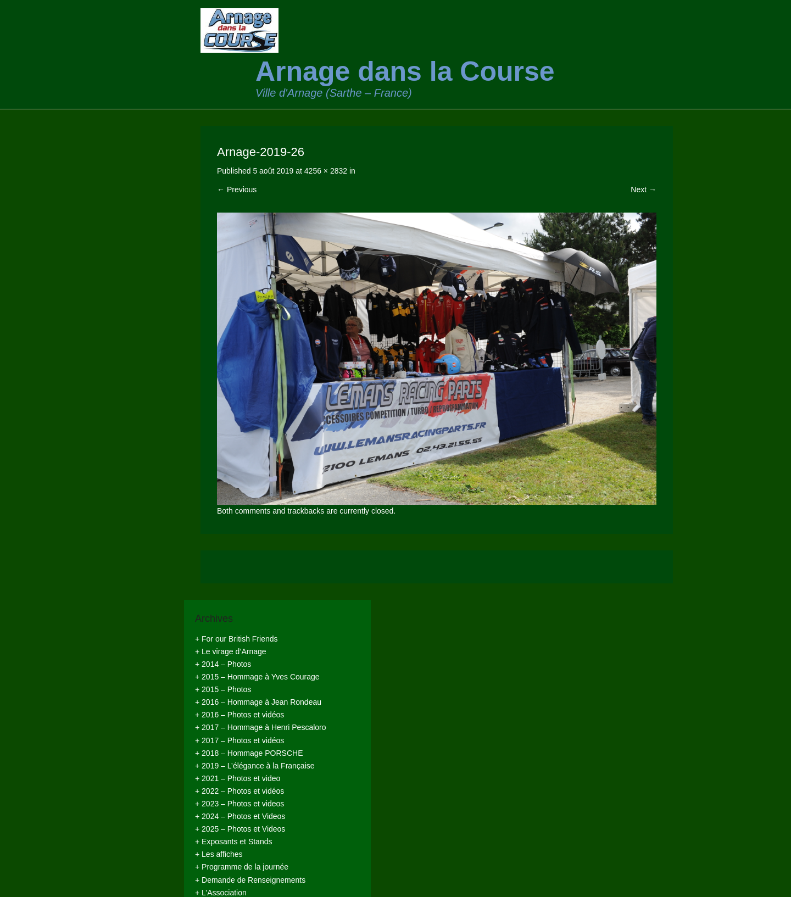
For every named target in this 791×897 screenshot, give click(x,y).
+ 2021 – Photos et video (237, 778)
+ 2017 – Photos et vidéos (239, 740)
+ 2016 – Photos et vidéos (239, 714)
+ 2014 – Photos (223, 664)
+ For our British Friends (236, 638)
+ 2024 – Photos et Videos (240, 816)
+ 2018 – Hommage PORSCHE (249, 753)
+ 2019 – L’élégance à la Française (255, 765)
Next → (643, 189)
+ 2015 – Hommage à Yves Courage (257, 676)
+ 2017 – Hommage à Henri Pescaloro (260, 727)
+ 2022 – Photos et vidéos (239, 791)
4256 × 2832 (325, 170)
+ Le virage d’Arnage (230, 651)
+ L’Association (221, 892)
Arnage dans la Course (405, 71)
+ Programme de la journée (241, 866)
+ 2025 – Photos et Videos (240, 828)
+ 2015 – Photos (223, 689)
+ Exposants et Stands (233, 841)
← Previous (237, 189)
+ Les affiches (219, 854)
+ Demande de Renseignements (250, 880)
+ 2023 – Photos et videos (239, 803)
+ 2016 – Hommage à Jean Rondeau (258, 702)
